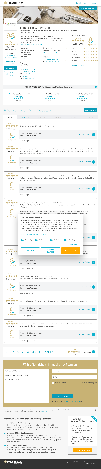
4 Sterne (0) (41, 117)
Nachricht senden (62, 396)
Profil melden (44, 412)
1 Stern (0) (90, 117)
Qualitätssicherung (78, 462)
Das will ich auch (81, 3)
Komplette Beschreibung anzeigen (30, 44)
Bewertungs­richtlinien (67, 462)
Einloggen (93, 3)
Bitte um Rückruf (60, 383)
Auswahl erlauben (50, 250)
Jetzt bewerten (10, 68)
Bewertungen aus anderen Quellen (10, 56)
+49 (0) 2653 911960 (29, 69)
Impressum (24, 234)
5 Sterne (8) (25, 117)
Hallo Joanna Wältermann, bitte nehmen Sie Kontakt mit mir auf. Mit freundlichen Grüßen (26, 386)
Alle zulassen (70, 251)
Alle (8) (10, 117)
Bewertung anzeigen (73, 65)
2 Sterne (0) (74, 117)
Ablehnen (30, 251)
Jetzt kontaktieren (88, 8)
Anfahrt (25, 59)
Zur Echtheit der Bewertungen (10, 62)
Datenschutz (87, 462)
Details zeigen (74, 244)
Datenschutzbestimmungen (37, 234)
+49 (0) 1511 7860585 (29, 71)
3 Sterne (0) (58, 117)
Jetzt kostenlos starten (82, 450)
